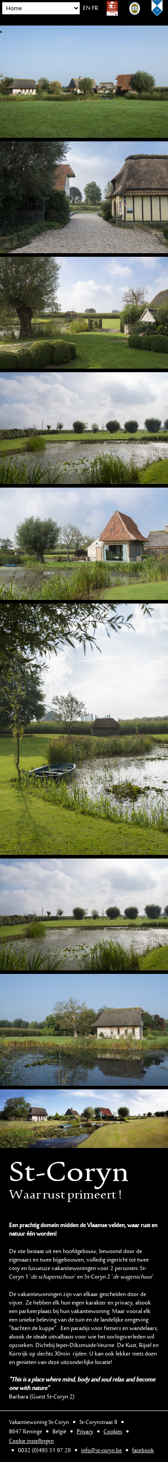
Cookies (112, 1431)
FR (95, 8)
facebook (143, 1450)
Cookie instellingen (31, 1441)
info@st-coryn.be (101, 1450)
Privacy (85, 1431)
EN (86, 8)
